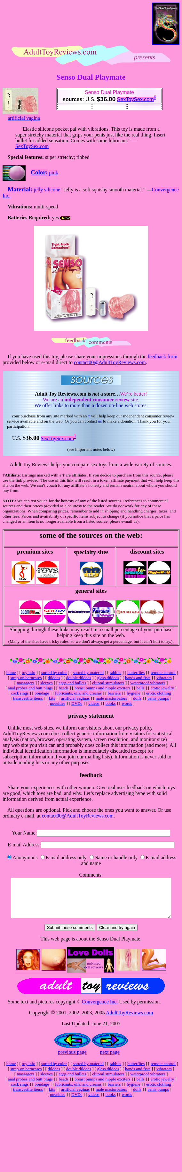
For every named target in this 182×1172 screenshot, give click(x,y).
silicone (52, 189)
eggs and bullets (72, 682)
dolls (137, 698)
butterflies (136, 672)
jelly (38, 189)
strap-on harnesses (26, 677)
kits (52, 698)
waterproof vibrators (147, 682)
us (100, 421)
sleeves (46, 682)
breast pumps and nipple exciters (103, 688)
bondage (42, 693)
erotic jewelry (162, 688)
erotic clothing (158, 693)
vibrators (163, 677)
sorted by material (88, 672)
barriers (114, 693)
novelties (57, 703)
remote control (163, 672)
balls (140, 688)
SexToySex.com (135, 99)
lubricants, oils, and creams (78, 693)
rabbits (115, 672)
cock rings (19, 693)
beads (63, 688)
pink (53, 172)
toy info (28, 672)
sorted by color (54, 672)
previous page (72, 1060)
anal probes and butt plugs (30, 688)
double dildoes (78, 677)
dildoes (54, 677)
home (11, 672)
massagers (25, 682)
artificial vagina (24, 118)
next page (110, 1060)
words (127, 703)
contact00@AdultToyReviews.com (110, 362)
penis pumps (158, 698)
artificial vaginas (75, 698)
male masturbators (111, 698)
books (111, 703)
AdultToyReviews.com (129, 1020)
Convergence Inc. (100, 1009)
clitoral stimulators (108, 682)
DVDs (76, 703)
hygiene (133, 693)
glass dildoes (108, 677)
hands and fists (137, 677)
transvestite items (28, 698)
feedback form (163, 356)
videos (93, 703)
